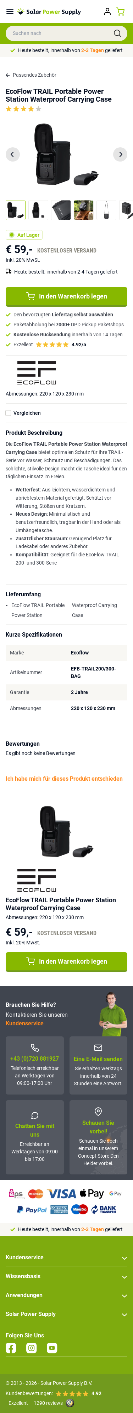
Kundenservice (25, 1023)
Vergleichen (27, 413)
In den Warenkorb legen (66, 296)
